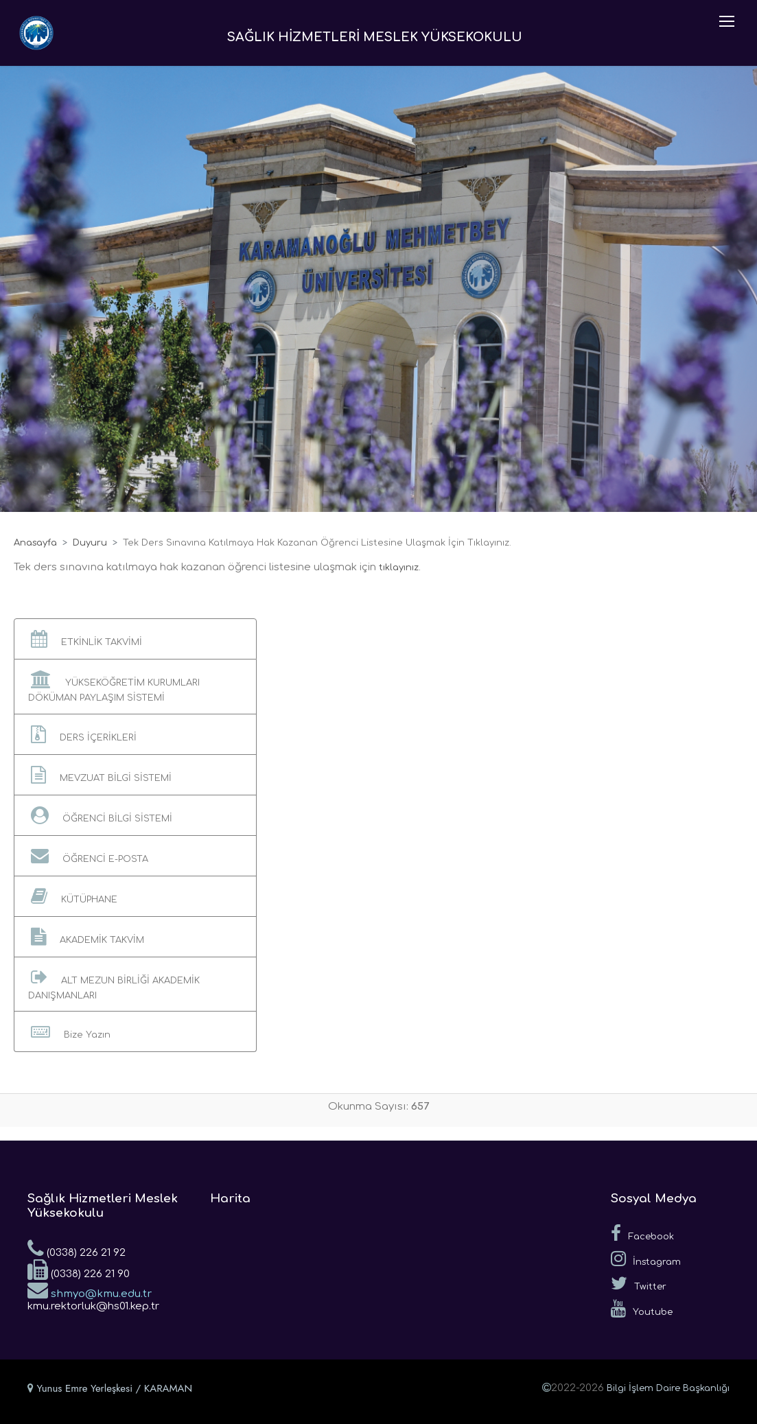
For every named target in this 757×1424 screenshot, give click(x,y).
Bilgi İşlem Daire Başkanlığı (668, 1388)
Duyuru (90, 543)
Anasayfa (35, 543)
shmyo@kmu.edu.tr (89, 1289)
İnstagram (646, 1259)
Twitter (638, 1283)
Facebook (642, 1233)
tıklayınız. (400, 567)
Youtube (642, 1309)
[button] (135, 639)
